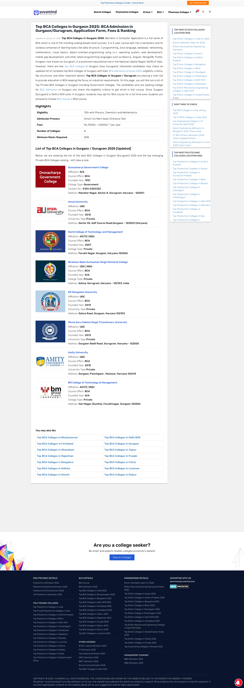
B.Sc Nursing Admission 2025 (92, 665)
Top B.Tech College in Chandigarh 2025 (142, 609)
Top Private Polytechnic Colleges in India (51, 611)
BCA (159, 12)
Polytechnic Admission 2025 (46, 583)
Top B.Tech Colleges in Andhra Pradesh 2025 (144, 597)
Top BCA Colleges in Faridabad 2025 (95, 606)
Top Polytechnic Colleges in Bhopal (190, 183)
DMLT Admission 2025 (88, 657)
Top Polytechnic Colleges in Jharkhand (51, 630)
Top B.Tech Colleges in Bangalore (189, 64)
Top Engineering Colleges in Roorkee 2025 (143, 646)
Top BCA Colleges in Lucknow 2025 (94, 633)
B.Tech (146, 12)
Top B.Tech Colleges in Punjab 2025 (140, 643)
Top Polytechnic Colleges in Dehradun (191, 205)
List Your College (197, 3)
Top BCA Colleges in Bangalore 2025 (95, 598)
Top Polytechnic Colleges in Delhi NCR (192, 201)
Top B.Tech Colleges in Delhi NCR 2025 (141, 617)
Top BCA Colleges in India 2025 (93, 590)
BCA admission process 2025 (125, 70)
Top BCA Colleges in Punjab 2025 (94, 622)
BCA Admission (48, 89)
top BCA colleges (75, 66)
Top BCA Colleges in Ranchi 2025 (93, 629)
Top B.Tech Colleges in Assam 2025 (140, 594)
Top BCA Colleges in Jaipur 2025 (93, 614)
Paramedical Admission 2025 (92, 653)
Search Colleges (102, 12)
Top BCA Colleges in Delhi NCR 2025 (95, 602)
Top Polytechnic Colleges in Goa (189, 216)
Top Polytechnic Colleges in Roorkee (49, 638)
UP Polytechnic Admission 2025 (47, 594)
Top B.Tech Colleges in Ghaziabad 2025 (142, 621)
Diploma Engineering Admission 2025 (50, 587)
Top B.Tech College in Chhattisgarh (190, 76)
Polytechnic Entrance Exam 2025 (48, 590)
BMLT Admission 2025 (88, 661)
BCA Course (63, 98)
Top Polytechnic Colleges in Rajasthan (50, 634)
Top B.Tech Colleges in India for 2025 (191, 38)
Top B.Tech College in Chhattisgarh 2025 (142, 613)
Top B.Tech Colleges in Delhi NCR (189, 80)
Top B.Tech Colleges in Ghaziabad (189, 84)
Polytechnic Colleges (127, 12)
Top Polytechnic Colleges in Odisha (49, 646)
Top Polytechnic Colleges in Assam (190, 168)
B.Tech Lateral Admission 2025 (92, 646)
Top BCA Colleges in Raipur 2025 (93, 625)
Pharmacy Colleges (178, 12)
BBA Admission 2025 (133, 659)
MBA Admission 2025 (133, 663)
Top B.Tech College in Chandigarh (189, 72)
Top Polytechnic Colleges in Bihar (189, 179)
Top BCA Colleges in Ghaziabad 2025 (95, 610)
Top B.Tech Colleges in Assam (187, 53)
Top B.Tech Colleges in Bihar (187, 68)
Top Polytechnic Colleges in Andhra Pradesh (53, 615)
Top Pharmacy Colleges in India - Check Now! (122, 3)
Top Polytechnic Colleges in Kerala (48, 653)
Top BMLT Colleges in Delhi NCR (93, 669)
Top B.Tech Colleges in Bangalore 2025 (141, 601)
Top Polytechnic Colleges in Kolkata (49, 650)
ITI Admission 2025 (87, 650)
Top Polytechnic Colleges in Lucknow (50, 642)
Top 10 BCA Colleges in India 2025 (190, 117)
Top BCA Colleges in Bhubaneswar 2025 (97, 594)
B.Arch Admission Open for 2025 (189, 42)
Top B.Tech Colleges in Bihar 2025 (139, 605)
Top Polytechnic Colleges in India (48, 607)
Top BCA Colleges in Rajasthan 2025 (95, 618)
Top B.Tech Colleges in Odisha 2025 (140, 639)
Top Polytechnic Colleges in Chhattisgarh (52, 626)
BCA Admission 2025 (88, 587)
